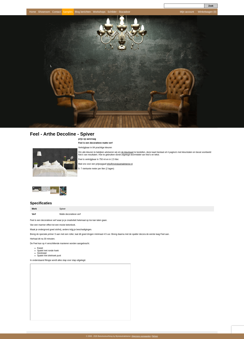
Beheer (155, 336)
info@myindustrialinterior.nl (120, 164)
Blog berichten (83, 11)
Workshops (99, 11)
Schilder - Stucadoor (119, 11)
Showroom (44, 11)
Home (32, 11)
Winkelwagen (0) (207, 11)
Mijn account (187, 11)
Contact (56, 11)
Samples (68, 11)
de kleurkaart (127, 152)
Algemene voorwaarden (141, 336)
